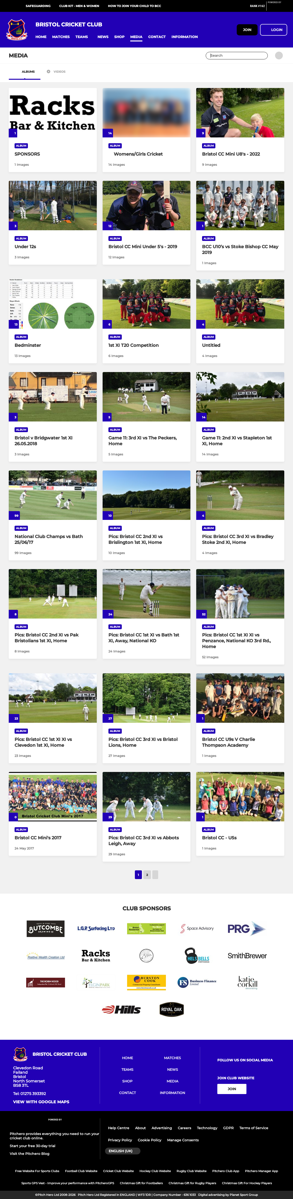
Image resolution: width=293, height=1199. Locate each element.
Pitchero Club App (225, 1171)
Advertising (162, 1128)
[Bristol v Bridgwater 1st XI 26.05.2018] (53, 396)
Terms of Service (253, 1128)
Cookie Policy (149, 1140)
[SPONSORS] (53, 112)
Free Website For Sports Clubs (37, 1171)
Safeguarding (38, 6)
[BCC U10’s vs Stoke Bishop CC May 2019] (240, 205)
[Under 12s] (53, 205)
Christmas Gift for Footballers (141, 1183)
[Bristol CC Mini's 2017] (53, 796)
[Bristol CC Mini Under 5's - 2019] (147, 205)
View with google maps (41, 1102)
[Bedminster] (53, 304)
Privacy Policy (120, 1140)
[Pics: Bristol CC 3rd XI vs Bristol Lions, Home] (147, 698)
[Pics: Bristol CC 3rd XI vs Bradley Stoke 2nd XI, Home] (240, 495)
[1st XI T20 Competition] (147, 304)
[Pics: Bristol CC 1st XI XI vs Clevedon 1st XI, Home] (53, 698)
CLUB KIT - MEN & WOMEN (79, 6)
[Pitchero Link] (277, 8)
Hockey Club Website (155, 1171)
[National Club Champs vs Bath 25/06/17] (53, 495)
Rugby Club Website (191, 1171)
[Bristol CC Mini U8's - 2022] (240, 112)
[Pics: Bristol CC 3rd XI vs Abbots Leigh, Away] (147, 796)
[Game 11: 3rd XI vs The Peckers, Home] (147, 396)
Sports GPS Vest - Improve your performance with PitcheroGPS (67, 1183)
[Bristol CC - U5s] (240, 796)
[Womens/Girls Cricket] (146, 154)
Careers (184, 1128)
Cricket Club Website (118, 1171)
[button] (41, 37)
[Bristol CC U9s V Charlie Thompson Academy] (240, 698)
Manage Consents (183, 1140)
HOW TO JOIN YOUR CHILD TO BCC (134, 6)
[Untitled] (240, 304)
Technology (207, 1128)
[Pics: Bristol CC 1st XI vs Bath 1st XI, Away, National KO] (147, 594)
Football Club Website (81, 1171)
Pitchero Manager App (261, 1171)
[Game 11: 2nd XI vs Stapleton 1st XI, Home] (240, 396)
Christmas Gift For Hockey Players (247, 1183)
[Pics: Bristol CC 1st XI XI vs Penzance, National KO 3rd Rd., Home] (240, 594)
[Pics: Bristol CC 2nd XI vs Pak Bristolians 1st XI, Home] (53, 594)
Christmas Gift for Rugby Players (192, 1183)
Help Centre (118, 1128)
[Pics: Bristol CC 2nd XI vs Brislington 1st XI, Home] (147, 495)
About (140, 1128)
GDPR (228, 1128)
